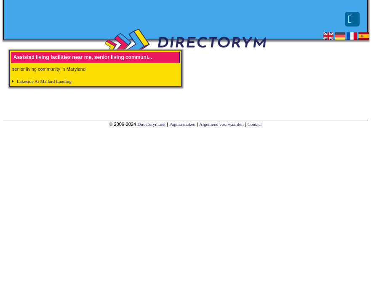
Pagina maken (182, 124)
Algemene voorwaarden (221, 124)
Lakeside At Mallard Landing (44, 81)
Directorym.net (151, 124)
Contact (254, 124)
